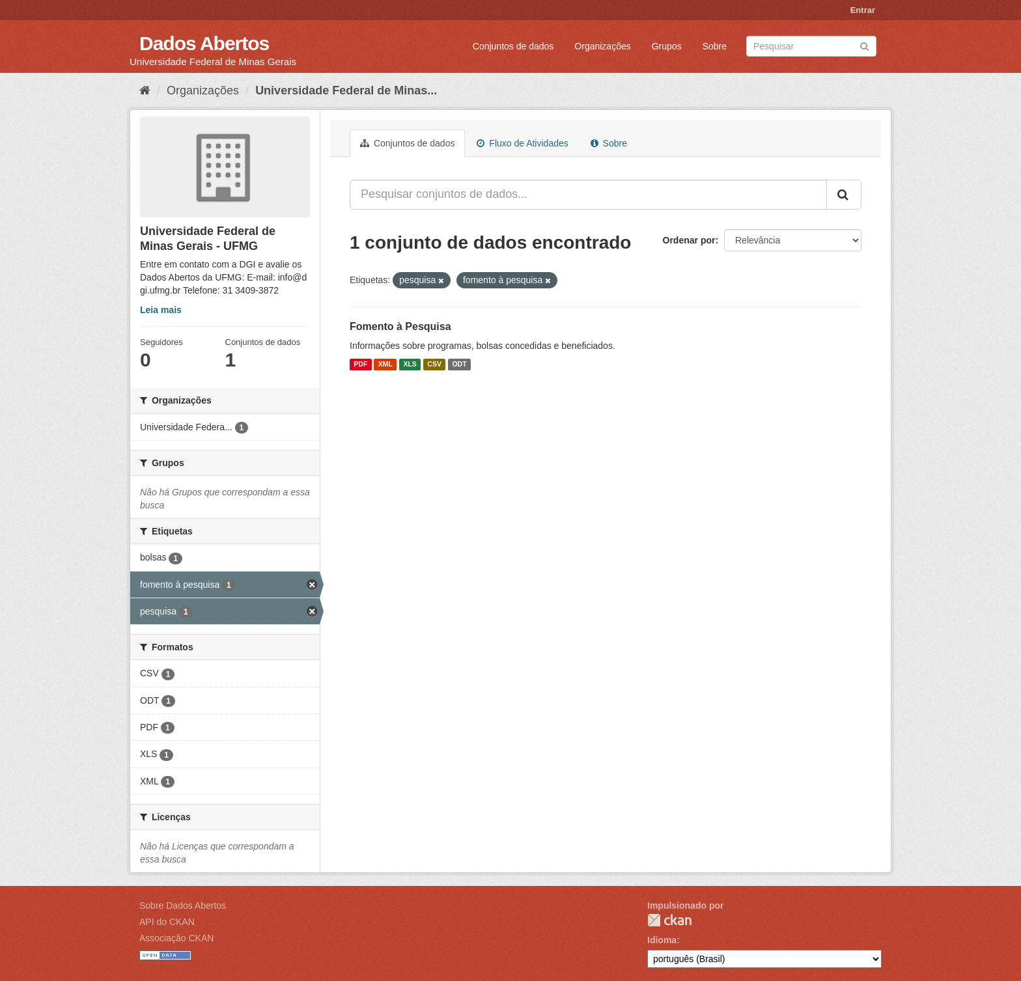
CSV (434, 364)
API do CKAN (167, 922)
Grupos (667, 46)
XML (385, 364)
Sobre (715, 46)
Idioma (662, 940)
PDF (360, 364)
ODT (459, 364)
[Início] (144, 90)
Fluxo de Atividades (522, 143)
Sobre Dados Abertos (182, 905)
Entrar (862, 10)
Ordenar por (689, 240)
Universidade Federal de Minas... (346, 90)
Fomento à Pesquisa (400, 326)
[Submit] (864, 45)
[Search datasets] (811, 46)
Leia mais (161, 310)
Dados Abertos (204, 43)
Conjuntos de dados (513, 46)
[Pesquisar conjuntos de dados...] (588, 195)
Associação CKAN (176, 938)
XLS (409, 364)
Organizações (602, 46)
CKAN (669, 920)
